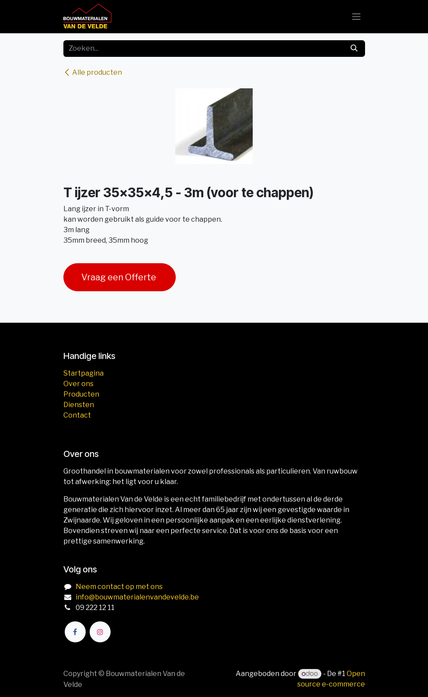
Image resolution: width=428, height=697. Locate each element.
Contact (77, 415)
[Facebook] (75, 631)
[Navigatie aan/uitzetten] (356, 17)
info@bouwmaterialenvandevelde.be (137, 597)
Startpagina (83, 373)
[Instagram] (100, 631)
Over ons (78, 384)
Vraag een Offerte (119, 277)
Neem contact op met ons (119, 586)
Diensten (78, 405)
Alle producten (92, 72)
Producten (81, 394)
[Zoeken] (354, 48)
